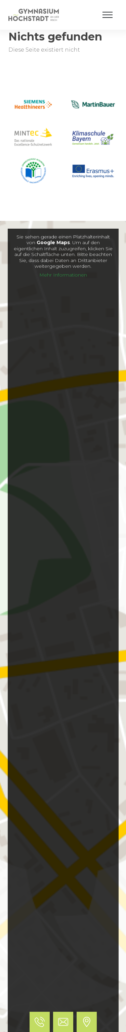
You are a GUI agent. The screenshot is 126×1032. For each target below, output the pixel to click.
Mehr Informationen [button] (63, 275)
